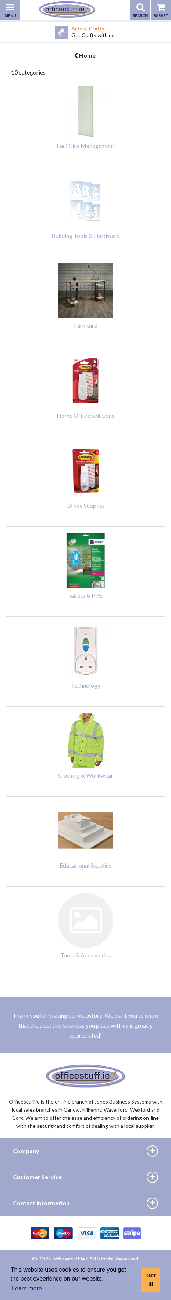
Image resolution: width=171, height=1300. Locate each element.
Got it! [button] (151, 1279)
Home (85, 55)
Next (165, 32)
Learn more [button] (27, 1288)
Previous (5, 32)
